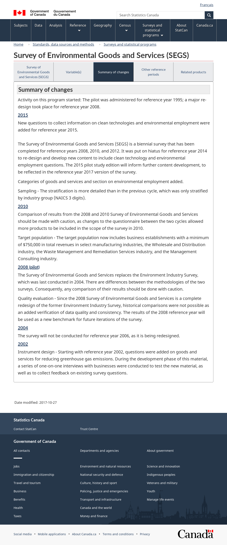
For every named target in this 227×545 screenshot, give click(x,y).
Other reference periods (154, 71)
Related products (193, 72)
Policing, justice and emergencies (104, 491)
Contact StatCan (25, 429)
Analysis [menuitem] (55, 25)
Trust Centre (89, 429)
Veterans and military (162, 483)
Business (20, 491)
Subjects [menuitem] (21, 25)
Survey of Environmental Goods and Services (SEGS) (33, 72)
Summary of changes (113, 72)
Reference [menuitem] (78, 27)
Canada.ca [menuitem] (204, 25)
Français (206, 5)
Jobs (17, 466)
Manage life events (160, 499)
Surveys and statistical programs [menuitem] (153, 30)
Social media (23, 534)
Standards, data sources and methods (63, 44)
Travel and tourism (27, 483)
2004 (23, 327)
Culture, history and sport (98, 483)
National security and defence (101, 475)
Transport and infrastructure (100, 499)
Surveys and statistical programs (130, 44)
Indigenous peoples (161, 475)
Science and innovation (163, 466)
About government (160, 451)
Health (18, 508)
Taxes (17, 516)
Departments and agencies (99, 451)
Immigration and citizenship (34, 475)
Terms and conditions (118, 534)
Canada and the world (96, 508)
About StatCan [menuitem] (181, 27)
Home (18, 44)
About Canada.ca (84, 534)
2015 (23, 114)
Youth (151, 491)
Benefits (19, 499)
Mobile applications (52, 534)
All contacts (22, 451)
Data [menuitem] (38, 25)
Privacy (145, 534)
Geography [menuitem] (103, 25)
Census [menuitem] (125, 27)
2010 (23, 206)
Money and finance (94, 516)
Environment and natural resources (105, 466)
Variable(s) (73, 72)
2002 (23, 343)
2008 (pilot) (29, 267)
